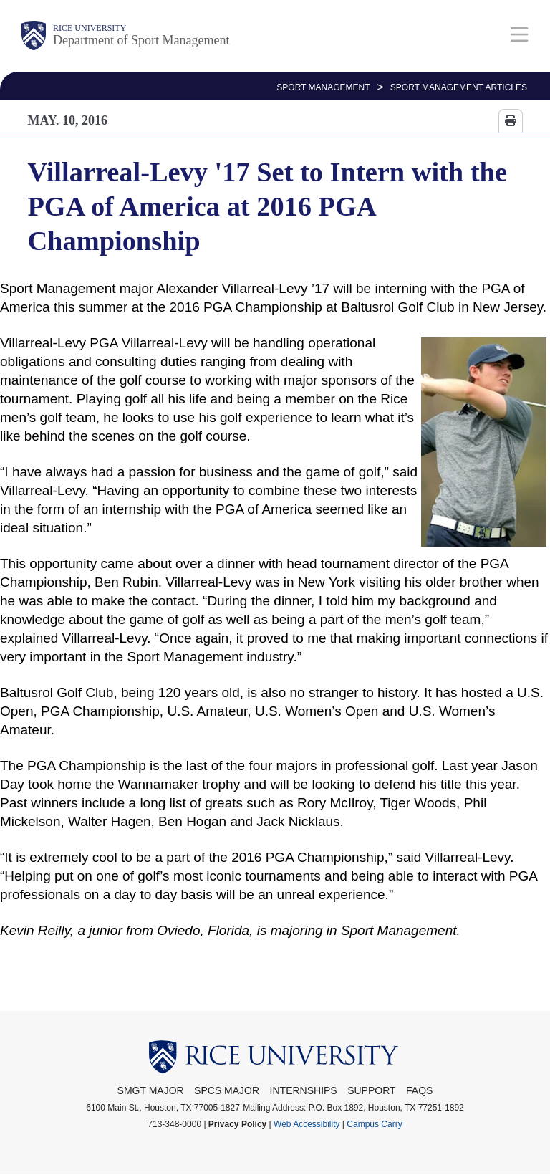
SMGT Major (150, 1090)
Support (371, 1090)
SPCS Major (226, 1090)
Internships (303, 1090)
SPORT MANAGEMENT (323, 87)
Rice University (89, 28)
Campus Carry (374, 1124)
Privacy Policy (237, 1124)
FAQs (419, 1090)
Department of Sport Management (141, 40)
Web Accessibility (306, 1124)
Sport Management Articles (458, 87)
